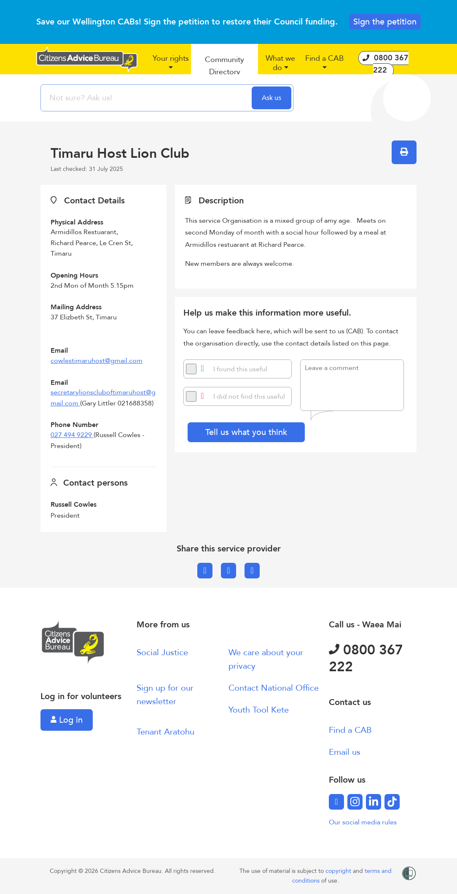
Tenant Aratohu (165, 731)
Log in (67, 720)
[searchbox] (147, 97)
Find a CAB (350, 730)
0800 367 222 (366, 658)
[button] (170, 66)
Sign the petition (385, 21)
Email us (344, 752)
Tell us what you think (246, 432)
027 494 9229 (72, 435)
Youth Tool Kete (258, 710)
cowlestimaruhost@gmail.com (96, 360)
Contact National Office (273, 688)
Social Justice (162, 652)
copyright (339, 871)
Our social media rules (363, 822)
